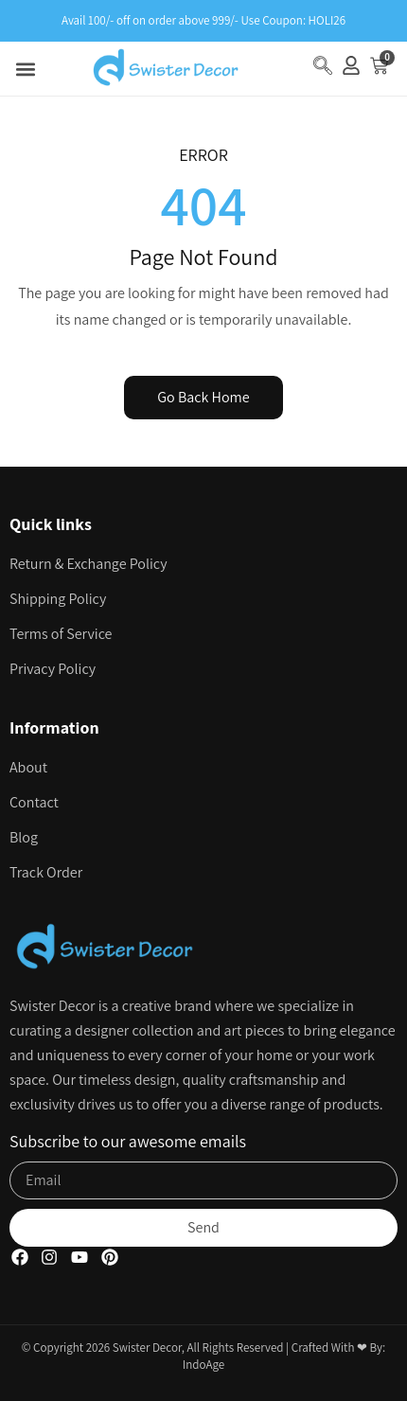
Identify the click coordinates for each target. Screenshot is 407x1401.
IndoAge (203, 1365)
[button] (25, 68)
